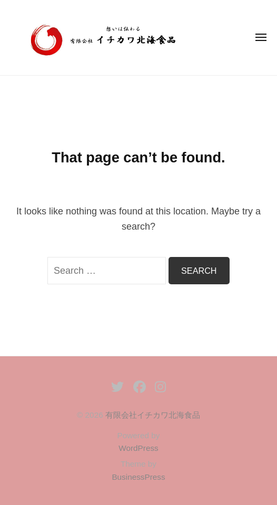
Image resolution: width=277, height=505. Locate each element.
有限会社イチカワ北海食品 (152, 414)
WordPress (138, 448)
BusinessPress (138, 476)
